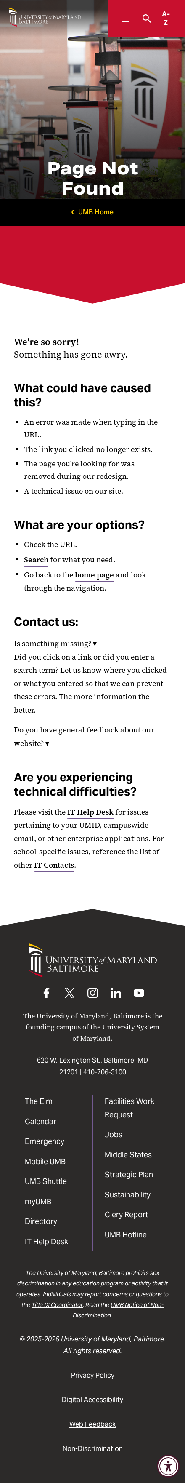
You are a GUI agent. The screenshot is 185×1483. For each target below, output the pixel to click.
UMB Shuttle (46, 1181)
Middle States (128, 1155)
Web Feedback (92, 1424)
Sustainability (128, 1195)
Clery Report (126, 1214)
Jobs (113, 1134)
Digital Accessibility (92, 1399)
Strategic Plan (129, 1174)
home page (94, 575)
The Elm (39, 1101)
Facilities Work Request (129, 1108)
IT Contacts (54, 865)
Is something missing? (55, 644)
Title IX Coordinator (57, 1305)
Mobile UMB (45, 1161)
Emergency (44, 1141)
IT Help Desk (90, 812)
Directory (41, 1221)
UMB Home (96, 212)
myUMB (38, 1201)
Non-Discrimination (93, 1448)
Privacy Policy (92, 1375)
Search (36, 560)
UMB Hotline (126, 1235)
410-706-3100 (104, 1072)
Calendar (40, 1121)
